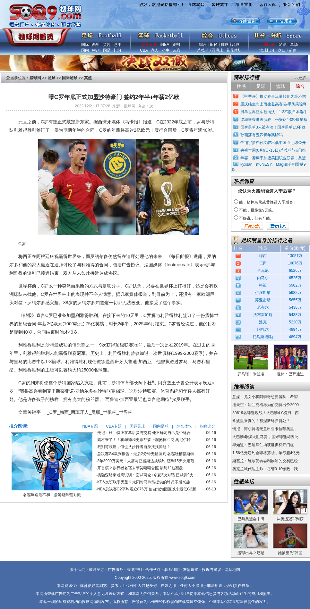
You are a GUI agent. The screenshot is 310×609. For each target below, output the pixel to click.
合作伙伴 (153, 569)
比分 (118, 50)
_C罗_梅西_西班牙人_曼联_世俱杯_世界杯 (90, 412)
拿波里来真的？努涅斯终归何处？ (261, 421)
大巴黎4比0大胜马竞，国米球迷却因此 (265, 437)
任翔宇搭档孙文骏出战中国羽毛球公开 (273, 142)
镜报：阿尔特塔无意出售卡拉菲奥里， (265, 429)
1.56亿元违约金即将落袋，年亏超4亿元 (266, 453)
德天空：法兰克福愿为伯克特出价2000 (265, 405)
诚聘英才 (96, 569)
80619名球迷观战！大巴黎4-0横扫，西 (265, 413)
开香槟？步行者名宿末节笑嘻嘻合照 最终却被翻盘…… (144, 468)
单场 (294, 44)
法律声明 (134, 569)
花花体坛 (234, 50)
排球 (224, 44)
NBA (165, 44)
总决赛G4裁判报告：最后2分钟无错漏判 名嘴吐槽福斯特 (145, 454)
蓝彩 (176, 50)
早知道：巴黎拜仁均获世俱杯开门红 (263, 445)
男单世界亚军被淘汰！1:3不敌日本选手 (273, 112)
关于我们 (77, 569)
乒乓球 (202, 50)
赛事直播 (149, 44)
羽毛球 (217, 50)
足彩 (283, 44)
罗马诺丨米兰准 (250, 374)
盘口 (282, 50)
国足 (107, 50)
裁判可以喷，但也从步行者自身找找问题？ (133, 447)
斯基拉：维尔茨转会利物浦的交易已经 (265, 461)
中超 (96, 50)
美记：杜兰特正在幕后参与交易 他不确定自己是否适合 (144, 432)
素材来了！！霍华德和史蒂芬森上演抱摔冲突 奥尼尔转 (144, 440)
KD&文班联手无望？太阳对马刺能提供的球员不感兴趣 (143, 482)
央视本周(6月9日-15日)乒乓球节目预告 (273, 150)
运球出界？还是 (250, 553)
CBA (144, 50)
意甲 (118, 44)
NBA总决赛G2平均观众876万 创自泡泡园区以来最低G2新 (146, 489)
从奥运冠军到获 (290, 519)
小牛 (165, 50)
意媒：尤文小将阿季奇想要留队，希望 (265, 397)
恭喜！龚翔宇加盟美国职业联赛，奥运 (273, 158)
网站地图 (232, 569)
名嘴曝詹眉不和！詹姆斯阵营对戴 (52, 495)
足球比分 (267, 44)
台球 (235, 44)
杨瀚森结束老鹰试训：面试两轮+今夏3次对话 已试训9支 (145, 475)
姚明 (176, 44)
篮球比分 (267, 50)
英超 (107, 44)
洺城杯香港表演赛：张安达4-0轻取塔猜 (273, 119)
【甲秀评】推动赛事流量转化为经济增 (273, 96)
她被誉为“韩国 (290, 553)
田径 (214, 44)
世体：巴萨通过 (290, 374)
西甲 (96, 44)
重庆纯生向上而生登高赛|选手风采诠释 (273, 104)
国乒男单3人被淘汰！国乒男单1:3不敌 (273, 127)
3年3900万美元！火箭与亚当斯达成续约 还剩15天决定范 (145, 461)
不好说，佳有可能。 (256, 218)
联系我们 (172, 569)
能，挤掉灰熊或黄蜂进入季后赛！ (268, 202)
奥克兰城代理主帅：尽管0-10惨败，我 (265, 469)
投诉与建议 (211, 569)
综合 (203, 44)
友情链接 (190, 569)
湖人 (155, 50)
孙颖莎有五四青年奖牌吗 (261, 135)
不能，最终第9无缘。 (257, 210)
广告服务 (115, 569)
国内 (85, 50)
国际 (85, 44)
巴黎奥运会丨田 (250, 519)
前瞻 (293, 50)
